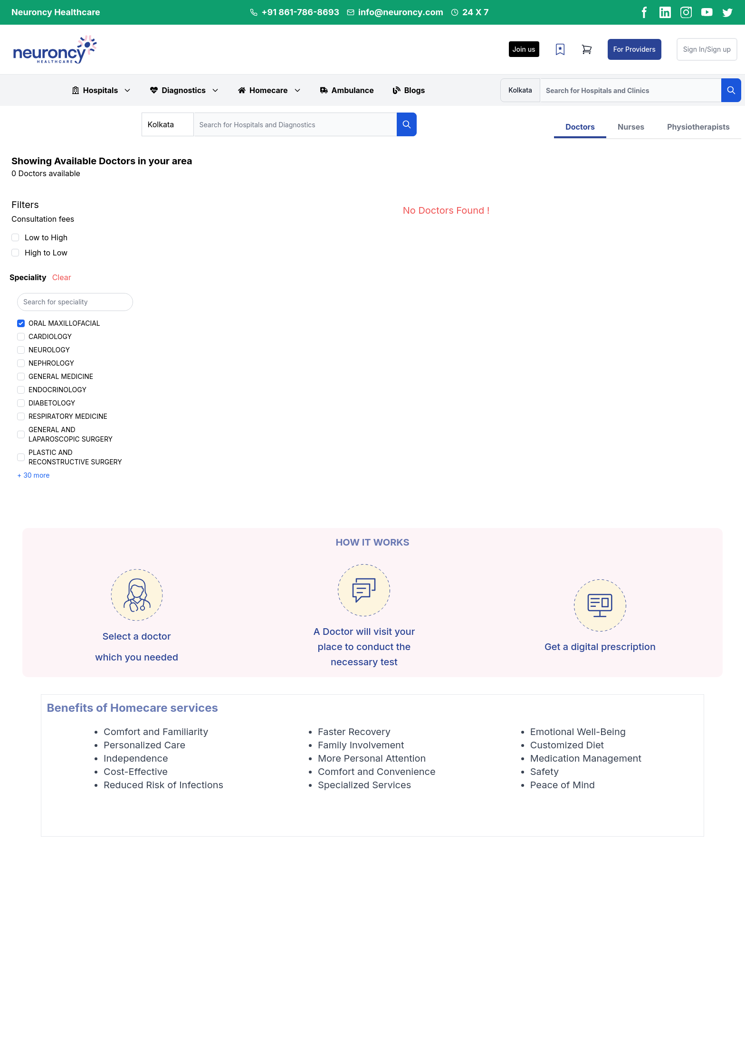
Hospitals (102, 90)
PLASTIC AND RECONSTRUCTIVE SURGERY (75, 457)
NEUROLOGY (49, 350)
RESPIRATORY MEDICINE (68, 416)
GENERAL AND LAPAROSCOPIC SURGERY (71, 434)
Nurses (631, 127)
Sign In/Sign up (707, 49)
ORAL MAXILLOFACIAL (64, 323)
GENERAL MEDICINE (61, 376)
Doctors (580, 127)
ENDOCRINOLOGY (57, 390)
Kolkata (520, 90)
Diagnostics (184, 90)
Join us (524, 49)
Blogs (409, 90)
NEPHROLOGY (51, 363)
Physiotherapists (698, 127)
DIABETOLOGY (52, 403)
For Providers (634, 49)
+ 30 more (33, 475)
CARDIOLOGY (50, 336)
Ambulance (347, 90)
